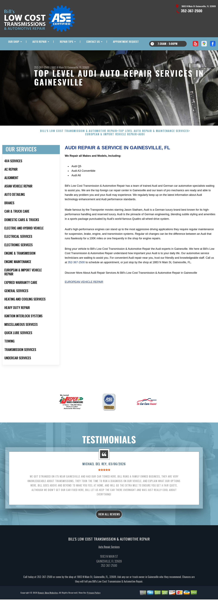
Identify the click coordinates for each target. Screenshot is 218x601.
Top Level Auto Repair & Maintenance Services (154, 140)
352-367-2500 (191, 10)
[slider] (104, 478)
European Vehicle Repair (84, 290)
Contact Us (93, 41)
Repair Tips (66, 41)
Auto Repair (39, 41)
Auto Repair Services (109, 557)
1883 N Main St (59, 67)
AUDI (141, 143)
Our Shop (13, 41)
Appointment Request (126, 41)
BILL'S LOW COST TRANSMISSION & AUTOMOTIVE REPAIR (78, 140)
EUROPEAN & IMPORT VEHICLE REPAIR (111, 143)
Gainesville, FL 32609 (78, 67)
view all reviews (109, 524)
